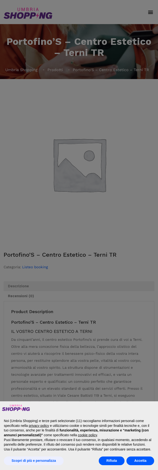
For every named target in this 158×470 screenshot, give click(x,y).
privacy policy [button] (39, 426)
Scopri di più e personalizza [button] (34, 461)
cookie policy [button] (87, 435)
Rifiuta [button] (111, 461)
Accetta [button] (140, 461)
